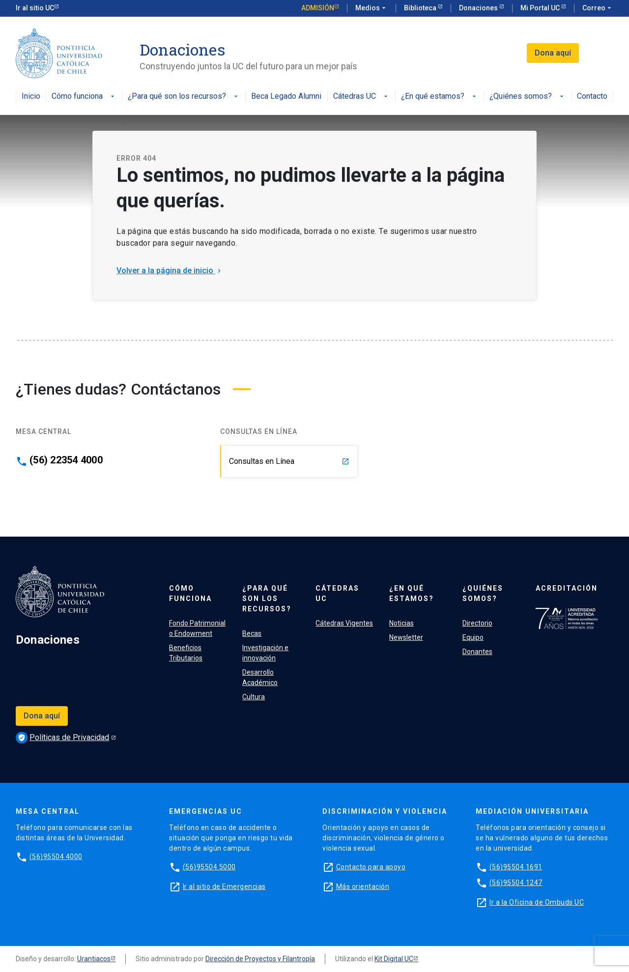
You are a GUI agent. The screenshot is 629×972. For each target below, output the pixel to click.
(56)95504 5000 (209, 867)
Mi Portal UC (540, 8)
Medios (371, 8)
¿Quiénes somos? (527, 96)
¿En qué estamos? (439, 96)
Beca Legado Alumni (286, 96)
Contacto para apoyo (371, 867)
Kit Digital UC (393, 959)
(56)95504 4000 (56, 856)
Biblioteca (421, 8)
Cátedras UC (361, 96)
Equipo (473, 637)
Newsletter (406, 637)
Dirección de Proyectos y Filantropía (260, 959)
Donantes (477, 652)
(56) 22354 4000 (66, 460)
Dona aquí (553, 52)
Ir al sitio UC (35, 8)
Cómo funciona (84, 96)
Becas (251, 633)
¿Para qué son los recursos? (184, 96)
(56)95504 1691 (516, 867)
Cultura (253, 697)
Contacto (592, 96)
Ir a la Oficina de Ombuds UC (536, 902)
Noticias (401, 623)
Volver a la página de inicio (169, 270)
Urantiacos (94, 959)
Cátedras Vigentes (344, 623)
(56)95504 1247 (516, 882)
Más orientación (363, 886)
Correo (597, 8)
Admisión (317, 8)
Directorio (477, 623)
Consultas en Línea (289, 461)
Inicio (31, 96)
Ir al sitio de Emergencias (224, 886)
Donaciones (479, 8)
